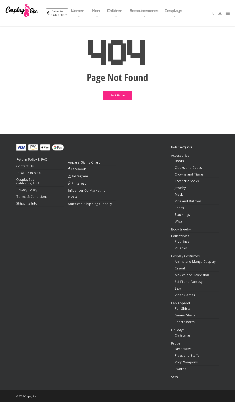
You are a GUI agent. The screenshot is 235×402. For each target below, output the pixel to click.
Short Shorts (185, 322)
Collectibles (180, 236)
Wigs (178, 221)
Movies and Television (192, 275)
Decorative (183, 349)
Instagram (78, 176)
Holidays (177, 330)
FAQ (44, 159)
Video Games (185, 295)
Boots (179, 161)
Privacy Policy (26, 190)
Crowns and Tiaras (189, 174)
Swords (180, 369)
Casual (180, 268)
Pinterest (77, 183)
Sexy (178, 288)
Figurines (182, 241)
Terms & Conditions (31, 196)
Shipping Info (26, 203)
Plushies (181, 248)
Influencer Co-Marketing (87, 190)
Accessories (180, 155)
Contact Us (25, 166)
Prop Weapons (186, 362)
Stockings (182, 214)
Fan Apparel (180, 303)
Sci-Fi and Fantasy (189, 281)
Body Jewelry (181, 229)
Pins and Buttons (188, 201)
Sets (174, 377)
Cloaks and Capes (188, 167)
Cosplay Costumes (185, 256)
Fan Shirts (182, 308)
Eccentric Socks (187, 181)
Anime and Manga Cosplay (195, 261)
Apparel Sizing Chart (84, 162)
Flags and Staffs (187, 355)
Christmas (183, 335)
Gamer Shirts (185, 315)
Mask (179, 194)
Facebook (77, 169)
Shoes (179, 208)
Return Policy (26, 159)
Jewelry (180, 187)
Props (175, 343)
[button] (228, 13)
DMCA (72, 197)
